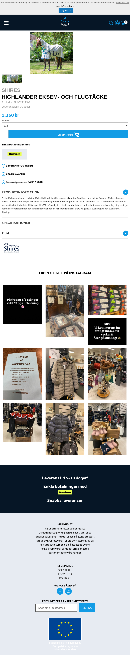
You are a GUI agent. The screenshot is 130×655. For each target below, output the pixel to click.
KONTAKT (65, 578)
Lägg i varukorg (68, 135)
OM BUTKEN (65, 570)
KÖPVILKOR (65, 574)
